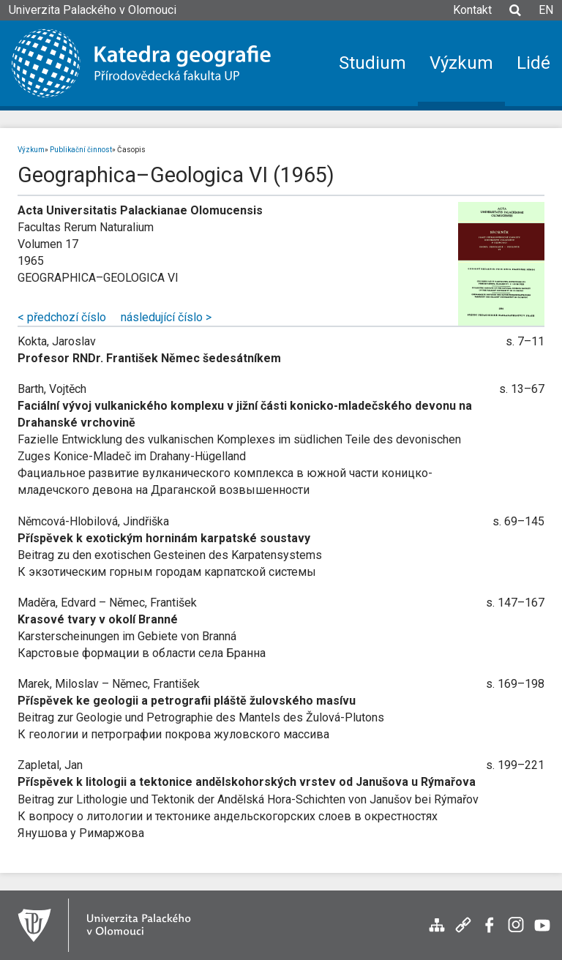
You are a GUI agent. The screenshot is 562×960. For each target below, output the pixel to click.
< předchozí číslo (62, 317)
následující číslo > (166, 317)
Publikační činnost (81, 150)
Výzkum (31, 150)
